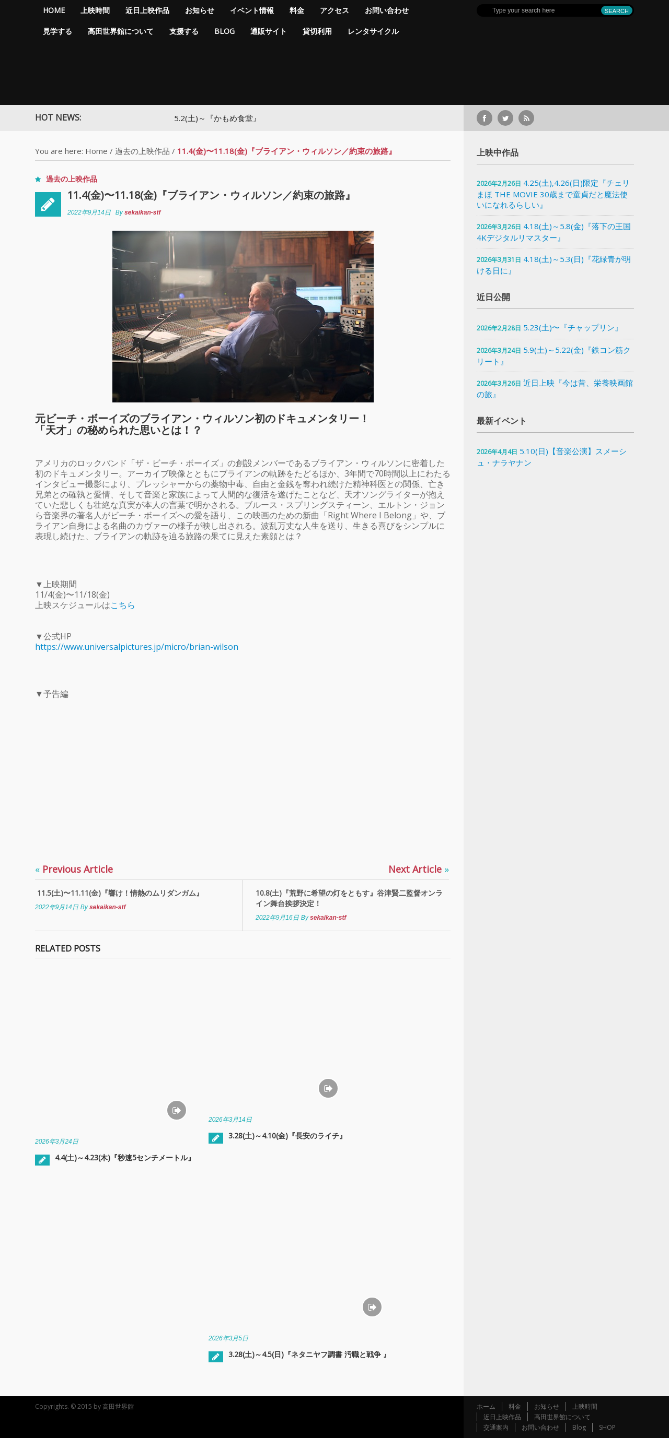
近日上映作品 (147, 10)
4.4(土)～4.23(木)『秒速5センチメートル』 (125, 1157)
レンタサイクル (373, 31)
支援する (184, 31)
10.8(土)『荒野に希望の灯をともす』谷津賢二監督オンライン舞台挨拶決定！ (349, 898)
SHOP (607, 1427)
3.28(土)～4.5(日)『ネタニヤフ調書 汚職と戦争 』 (309, 1354)
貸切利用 (317, 31)
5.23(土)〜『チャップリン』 (572, 327)
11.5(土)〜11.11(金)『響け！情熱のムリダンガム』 (119, 893)
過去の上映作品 (142, 151)
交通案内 (496, 1427)
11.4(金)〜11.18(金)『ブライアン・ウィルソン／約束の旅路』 (211, 195)
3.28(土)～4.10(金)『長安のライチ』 (287, 1135)
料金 (297, 10)
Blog (224, 31)
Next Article (418, 869)
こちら (122, 605)
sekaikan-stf (142, 212)
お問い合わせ (387, 10)
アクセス (334, 10)
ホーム (486, 1406)
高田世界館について (121, 31)
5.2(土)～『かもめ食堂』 (235, 118)
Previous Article (74, 869)
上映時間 (95, 10)
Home (54, 10)
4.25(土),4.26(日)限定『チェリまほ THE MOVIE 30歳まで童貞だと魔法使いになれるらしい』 (553, 193)
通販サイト (268, 31)
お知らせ (199, 10)
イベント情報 (252, 10)
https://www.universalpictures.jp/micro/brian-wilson (136, 646)
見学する (57, 31)
